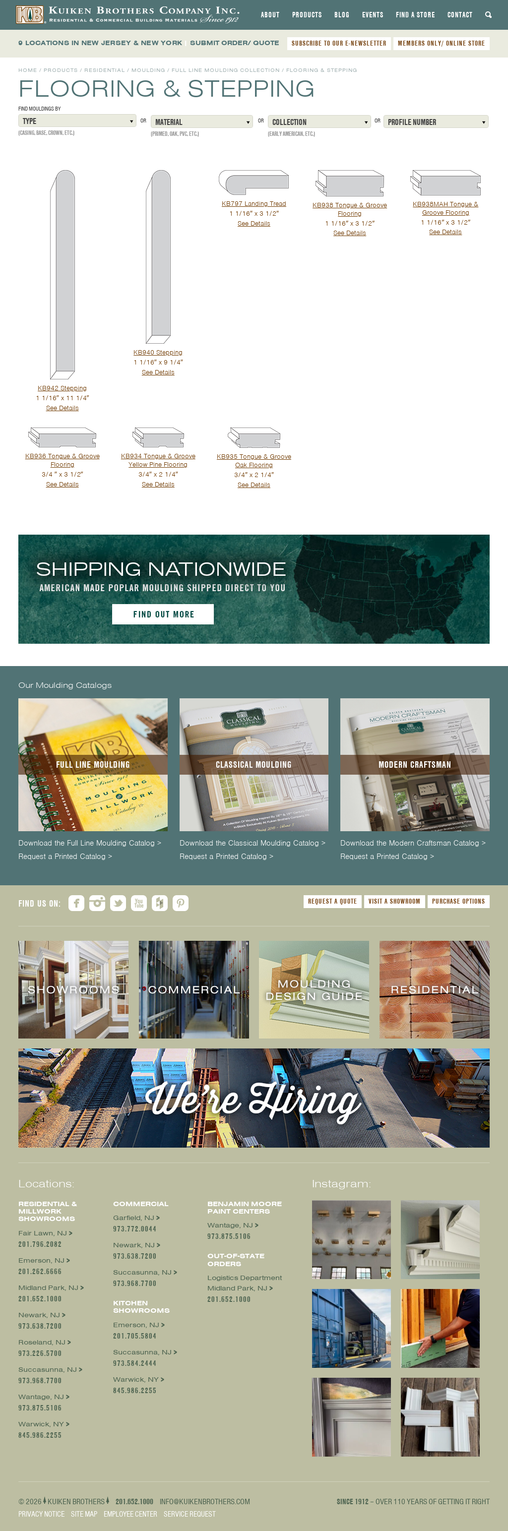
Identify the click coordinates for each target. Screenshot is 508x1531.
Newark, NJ (39, 1315)
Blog (342, 15)
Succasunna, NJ (47, 1369)
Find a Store (415, 15)
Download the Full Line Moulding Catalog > (89, 843)
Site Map (84, 1514)
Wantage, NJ (41, 1397)
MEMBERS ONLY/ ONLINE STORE (441, 43)
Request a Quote (332, 901)
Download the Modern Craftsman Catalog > (413, 843)
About (270, 15)
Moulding (148, 70)
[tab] (270, 15)
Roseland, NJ (41, 1342)
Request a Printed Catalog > (65, 856)
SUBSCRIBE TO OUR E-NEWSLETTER (339, 43)
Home (27, 70)
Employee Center (130, 1514)
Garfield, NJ (133, 1218)
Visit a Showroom (395, 901)
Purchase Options (458, 901)
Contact (460, 15)
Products (307, 15)
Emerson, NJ (41, 1260)
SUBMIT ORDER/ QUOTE (234, 43)
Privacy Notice (41, 1514)
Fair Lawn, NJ (42, 1233)
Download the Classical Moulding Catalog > (252, 843)
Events (372, 15)
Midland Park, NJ (48, 1288)
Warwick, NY (41, 1424)
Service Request (190, 1514)
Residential (104, 70)
